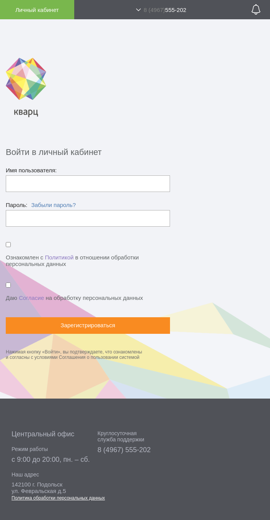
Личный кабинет (37, 10)
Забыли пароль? (53, 205)
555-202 (164, 10)
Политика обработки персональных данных (58, 498)
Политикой (59, 257)
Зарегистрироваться (88, 325)
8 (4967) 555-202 (124, 450)
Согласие (31, 297)
